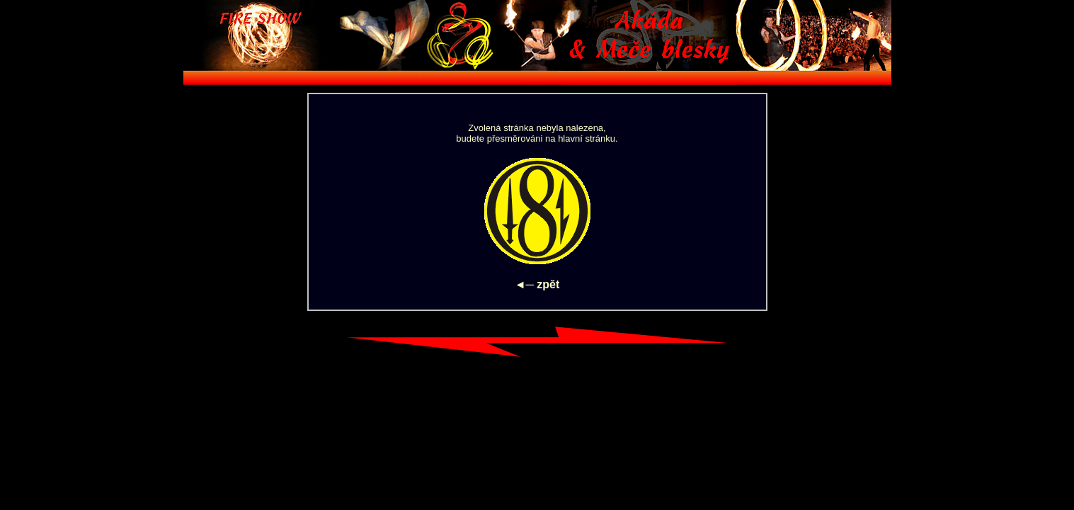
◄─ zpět (537, 284)
